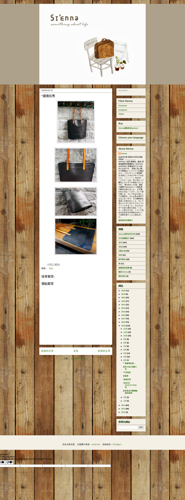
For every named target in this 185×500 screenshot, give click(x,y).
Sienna (124, 154)
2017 (123, 319)
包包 (51, 268)
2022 (123, 301)
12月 (125, 329)
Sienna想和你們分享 (126, 234)
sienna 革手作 (122, 90)
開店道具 (122, 276)
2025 (123, 291)
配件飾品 (122, 259)
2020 (123, 308)
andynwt (95, 444)
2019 (123, 312)
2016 (123, 322)
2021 (123, 305)
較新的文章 (47, 351)
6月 (125, 350)
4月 (125, 357)
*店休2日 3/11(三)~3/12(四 (130, 385)
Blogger (117, 444)
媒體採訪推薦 (123, 268)
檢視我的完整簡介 (125, 220)
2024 (123, 294)
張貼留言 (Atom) (79, 359)
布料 (120, 255)
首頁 (75, 351)
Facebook (122, 106)
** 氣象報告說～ (129, 363)
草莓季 (125, 376)
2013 (123, 409)
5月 (125, 353)
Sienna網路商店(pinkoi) (128, 128)
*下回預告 (127, 372)
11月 (125, 332)
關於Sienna (123, 272)
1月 (125, 401)
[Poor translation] (9, 462)
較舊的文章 (104, 351)
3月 (125, 360)
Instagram (122, 110)
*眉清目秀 (127, 379)
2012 (123, 412)
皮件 (120, 242)
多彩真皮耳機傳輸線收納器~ (130, 392)
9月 (125, 339)
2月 (125, 397)
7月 (125, 346)
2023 (123, 298)
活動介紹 (122, 251)
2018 (123, 315)
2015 (123, 326)
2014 (123, 405)
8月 (125, 343)
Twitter (121, 114)
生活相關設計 (123, 238)
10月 (125, 336)
